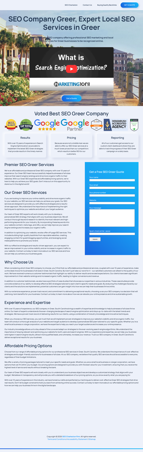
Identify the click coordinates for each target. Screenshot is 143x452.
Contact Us (87, 5)
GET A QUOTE (129, 5)
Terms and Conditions (56, 442)
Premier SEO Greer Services (29, 164)
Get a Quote (71, 98)
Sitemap (92, 442)
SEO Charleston (71, 5)
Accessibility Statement (77, 442)
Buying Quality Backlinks (107, 5)
